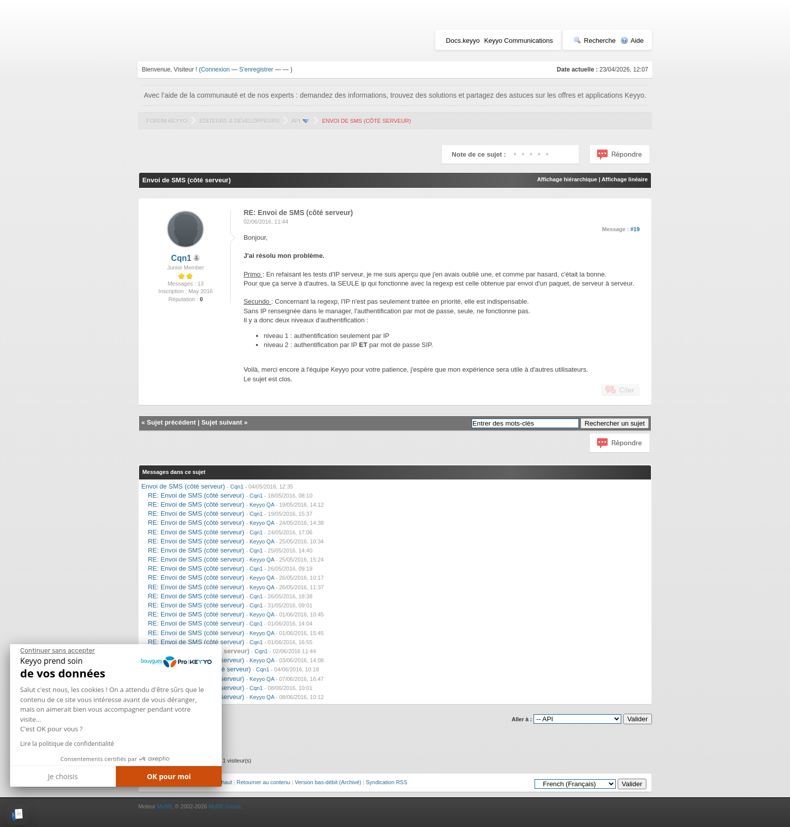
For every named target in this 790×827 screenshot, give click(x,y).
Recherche (594, 40)
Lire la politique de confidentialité (67, 743)
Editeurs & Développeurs (240, 121)
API (295, 121)
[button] (17, 814)
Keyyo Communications (518, 40)
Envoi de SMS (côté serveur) (183, 486)
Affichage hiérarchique (567, 179)
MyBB (164, 806)
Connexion (215, 69)
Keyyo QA (261, 505)
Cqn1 (181, 258)
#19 (634, 229)
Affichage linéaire (625, 179)
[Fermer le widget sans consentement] (57, 651)
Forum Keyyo (166, 121)
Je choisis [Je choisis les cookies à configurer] (63, 776)
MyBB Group (224, 806)
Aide (632, 40)
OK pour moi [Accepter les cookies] (169, 776)
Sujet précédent (171, 422)
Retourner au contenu (263, 782)
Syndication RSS (387, 782)
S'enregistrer (256, 69)
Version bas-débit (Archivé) (328, 782)
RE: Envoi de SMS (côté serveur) (196, 495)
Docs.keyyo (463, 40)
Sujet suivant (222, 422)
